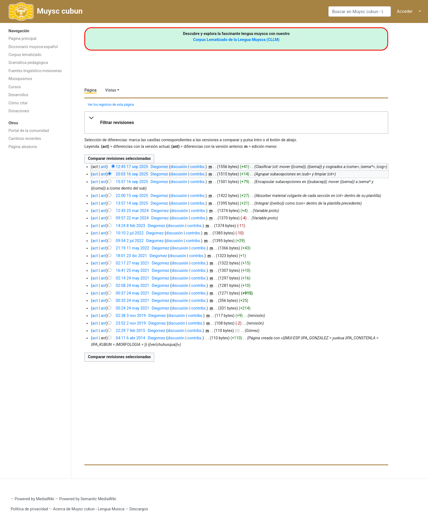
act (95, 174)
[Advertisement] (35, 239)
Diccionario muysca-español (33, 47)
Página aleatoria (22, 147)
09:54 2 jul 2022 (130, 241)
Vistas (110, 90)
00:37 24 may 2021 (132, 293)
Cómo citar (18, 103)
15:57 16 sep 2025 (132, 181)
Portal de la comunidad (28, 130)
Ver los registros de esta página (111, 105)
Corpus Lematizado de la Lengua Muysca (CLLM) (236, 39)
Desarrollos (18, 95)
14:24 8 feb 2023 (130, 225)
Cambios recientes (24, 138)
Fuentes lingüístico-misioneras (35, 71)
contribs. (198, 166)
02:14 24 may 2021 (132, 278)
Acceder (405, 11)
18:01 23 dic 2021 (131, 256)
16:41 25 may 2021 (132, 270)
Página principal (22, 38)
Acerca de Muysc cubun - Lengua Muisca (88, 509)
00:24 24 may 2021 (132, 308)
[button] (236, 122)
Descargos (138, 509)
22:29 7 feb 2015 (130, 330)
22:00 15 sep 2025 (132, 195)
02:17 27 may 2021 (132, 263)
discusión (178, 166)
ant (103, 166)
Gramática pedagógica (28, 62)
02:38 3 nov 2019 (131, 315)
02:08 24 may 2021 (132, 285)
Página (90, 90)
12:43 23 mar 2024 (132, 210)
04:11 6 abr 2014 (130, 338)
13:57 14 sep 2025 (132, 203)
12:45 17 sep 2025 (132, 166)
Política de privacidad (29, 509)
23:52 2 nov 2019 (131, 323)
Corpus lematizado (24, 54)
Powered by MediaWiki (34, 499)
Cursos (14, 87)
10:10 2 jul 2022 (130, 233)
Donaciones (18, 111)
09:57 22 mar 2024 (132, 218)
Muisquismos (20, 78)
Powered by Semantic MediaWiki (87, 499)
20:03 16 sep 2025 (132, 174)
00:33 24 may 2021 (132, 300)
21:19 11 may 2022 (132, 248)
